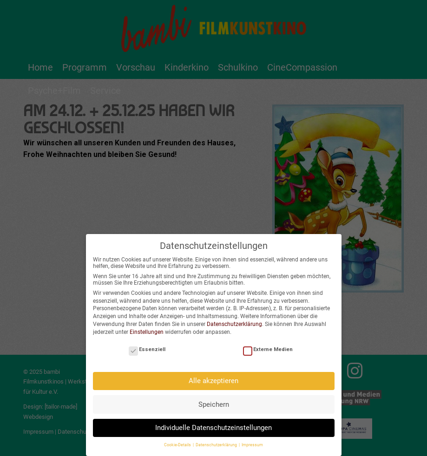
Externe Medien (268, 345)
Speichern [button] (213, 400)
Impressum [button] (252, 440)
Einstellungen (147, 327)
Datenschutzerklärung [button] (217, 440)
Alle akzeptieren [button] (213, 376)
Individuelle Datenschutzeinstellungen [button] (213, 423)
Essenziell (147, 345)
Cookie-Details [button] (178, 440)
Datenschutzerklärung (234, 319)
